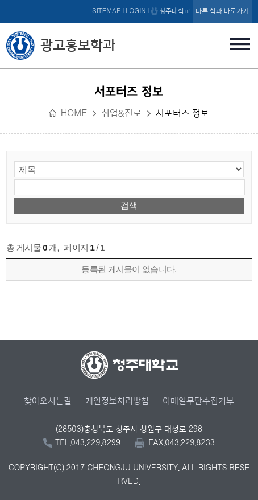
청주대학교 (174, 11)
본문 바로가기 (129, 0)
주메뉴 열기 (240, 44)
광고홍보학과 (77, 45)
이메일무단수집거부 (198, 401)
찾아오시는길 (48, 401)
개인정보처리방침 (117, 401)
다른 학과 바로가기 (222, 11)
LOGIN (136, 11)
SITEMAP (106, 11)
